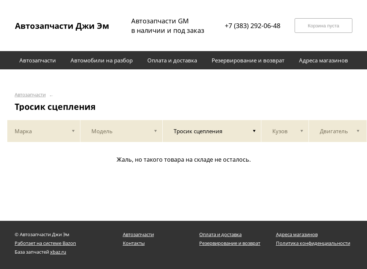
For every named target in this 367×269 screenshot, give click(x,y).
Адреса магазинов (297, 234)
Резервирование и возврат (229, 243)
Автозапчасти (30, 94)
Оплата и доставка (220, 234)
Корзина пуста (323, 25)
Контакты (134, 243)
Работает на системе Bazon (45, 243)
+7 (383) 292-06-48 (252, 25)
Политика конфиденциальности (313, 243)
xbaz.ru (58, 252)
